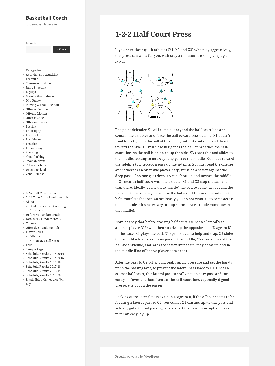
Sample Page (35, 249)
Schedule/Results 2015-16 (43, 262)
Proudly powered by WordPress (137, 356)
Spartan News (35, 161)
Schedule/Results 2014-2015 (45, 258)
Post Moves (33, 139)
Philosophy (33, 131)
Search (31, 43)
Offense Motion (36, 113)
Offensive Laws (36, 122)
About (30, 202)
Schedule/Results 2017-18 (43, 267)
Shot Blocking (35, 157)
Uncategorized (36, 170)
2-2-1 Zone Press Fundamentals (47, 197)
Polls (29, 245)
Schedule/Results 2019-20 (43, 275)
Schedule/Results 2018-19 (43, 271)
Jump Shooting (36, 88)
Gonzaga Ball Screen (47, 241)
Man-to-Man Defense (40, 96)
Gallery (31, 223)
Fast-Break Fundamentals (43, 219)
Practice (31, 144)
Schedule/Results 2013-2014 (45, 254)
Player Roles (34, 232)
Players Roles (35, 135)
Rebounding (34, 148)
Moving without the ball (42, 105)
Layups (31, 92)
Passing (31, 126)
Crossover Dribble (38, 83)
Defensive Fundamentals (43, 215)
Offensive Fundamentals (42, 228)
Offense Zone (35, 118)
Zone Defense (35, 174)
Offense (35, 236)
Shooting (32, 152)
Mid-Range (33, 100)
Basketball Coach (46, 17)
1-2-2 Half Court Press (41, 193)
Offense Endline (37, 109)
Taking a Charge (37, 165)
